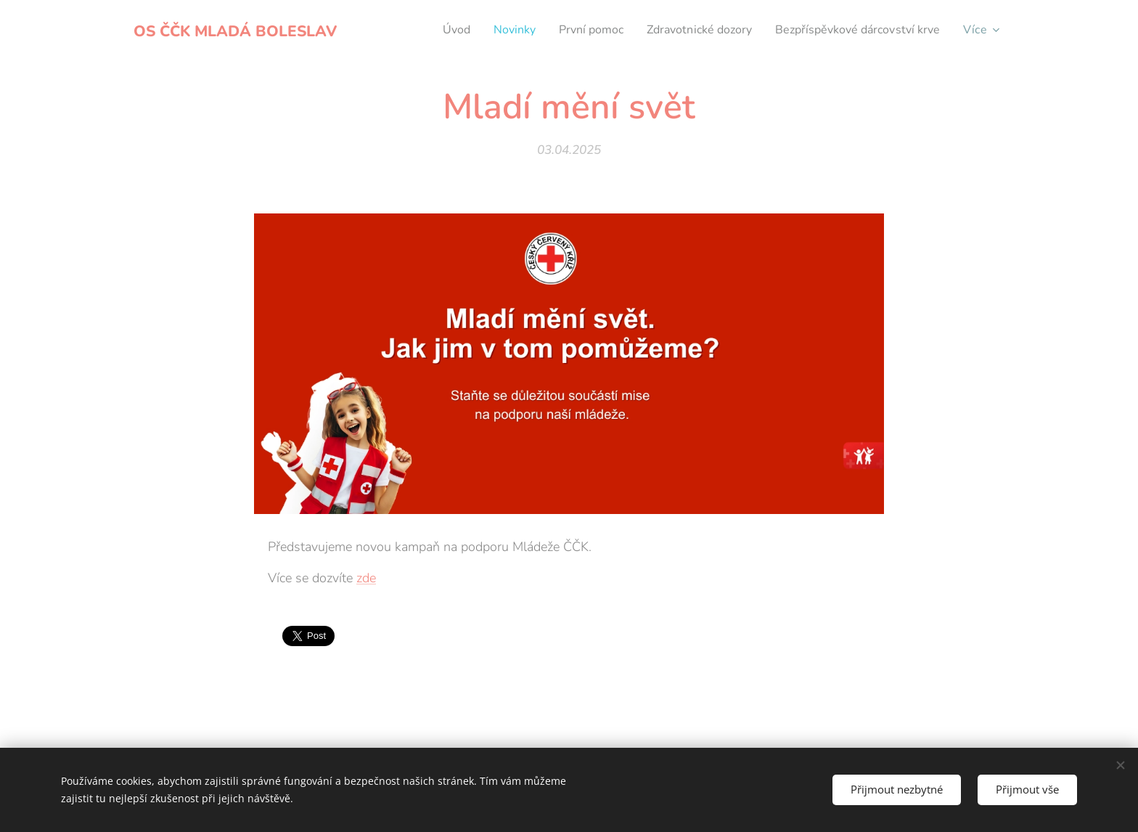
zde (366, 578)
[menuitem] (421, 30)
